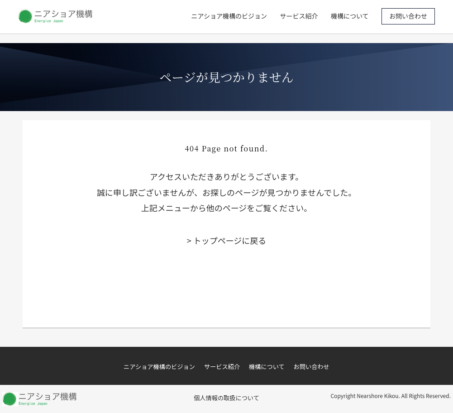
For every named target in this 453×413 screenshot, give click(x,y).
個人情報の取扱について (226, 398)
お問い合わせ (408, 15)
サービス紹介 (299, 15)
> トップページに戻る (227, 240)
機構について (350, 15)
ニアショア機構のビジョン (229, 15)
